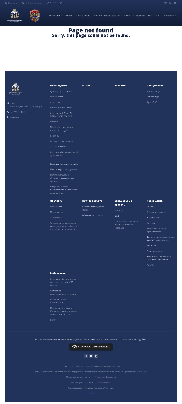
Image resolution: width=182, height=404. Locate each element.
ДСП (117, 215)
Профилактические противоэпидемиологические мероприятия (64, 189)
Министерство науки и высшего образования (91, 382)
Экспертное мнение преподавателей (156, 230)
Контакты (11, 3)
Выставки (151, 245)
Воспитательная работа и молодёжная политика (159, 258)
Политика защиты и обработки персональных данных (62, 178)
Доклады (119, 210)
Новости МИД (153, 217)
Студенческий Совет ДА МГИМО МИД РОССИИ (61, 115)
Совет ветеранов (154, 251)
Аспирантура (153, 96)
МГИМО (69, 15)
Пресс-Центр (154, 15)
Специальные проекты (134, 15)
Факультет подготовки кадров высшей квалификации (160, 239)
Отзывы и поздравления (61, 141)
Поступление (82, 15)
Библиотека (170, 15)
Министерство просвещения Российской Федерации (91, 388)
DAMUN (150, 265)
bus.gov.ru (91, 393)
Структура (55, 102)
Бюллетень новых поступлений (58, 301)
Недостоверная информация (63, 169)
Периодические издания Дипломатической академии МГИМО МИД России (63, 311)
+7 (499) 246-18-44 (56, 3)
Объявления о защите (92, 215)
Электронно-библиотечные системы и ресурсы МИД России (63, 282)
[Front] (15, 88)
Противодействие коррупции (64, 163)
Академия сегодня (58, 146)
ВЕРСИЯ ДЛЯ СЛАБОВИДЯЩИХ (91, 346)
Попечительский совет (61, 107)
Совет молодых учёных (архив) (93, 208)
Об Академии (56, 15)
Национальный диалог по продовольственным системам (127, 224)
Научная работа (112, 15)
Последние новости (156, 212)
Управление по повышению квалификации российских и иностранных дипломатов (63, 226)
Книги (53, 319)
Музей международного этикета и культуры (61, 129)
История (54, 121)
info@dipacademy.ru (32, 3)
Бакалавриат (56, 206)
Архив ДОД (152, 102)
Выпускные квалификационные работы (63, 292)
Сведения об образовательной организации (64, 154)
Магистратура (153, 91)
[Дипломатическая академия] (14, 15)
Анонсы (150, 206)
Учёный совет (56, 96)
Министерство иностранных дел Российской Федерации (91, 377)
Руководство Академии (61, 91)
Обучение (97, 15)
